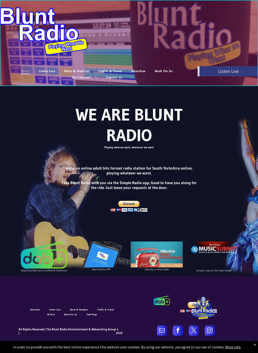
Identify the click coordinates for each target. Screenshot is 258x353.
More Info (233, 347)
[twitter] (194, 331)
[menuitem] (25, 71)
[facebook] (178, 331)
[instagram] (210, 331)
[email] (162, 331)
